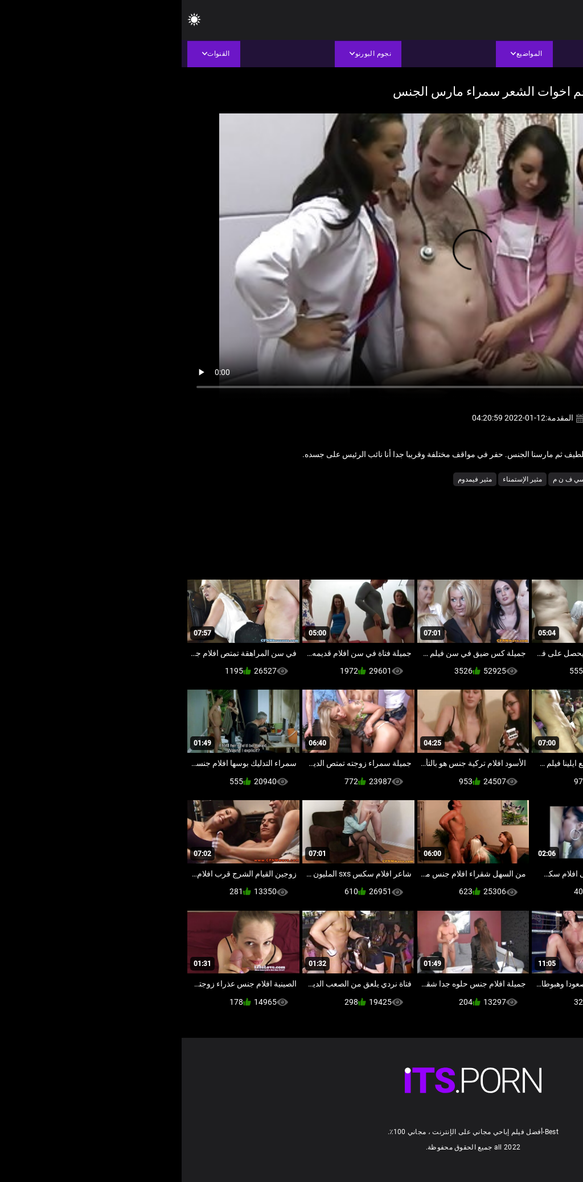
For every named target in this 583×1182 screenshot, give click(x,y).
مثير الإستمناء (340, 479)
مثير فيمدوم (293, 479)
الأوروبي (511, 479)
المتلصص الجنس (464, 479)
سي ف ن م (387, 479)
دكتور (422, 479)
